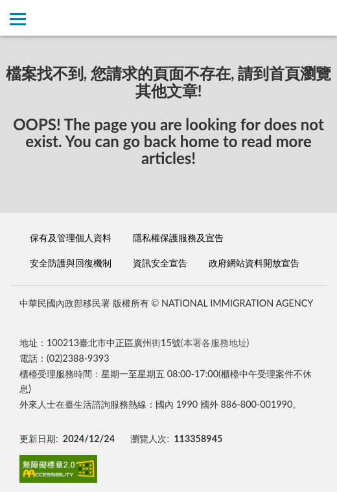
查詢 (319, 18)
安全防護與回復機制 (70, 262)
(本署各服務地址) (215, 342)
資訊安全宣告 (160, 262)
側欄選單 (18, 19)
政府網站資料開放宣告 (254, 262)
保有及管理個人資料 (70, 237)
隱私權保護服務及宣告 (178, 237)
